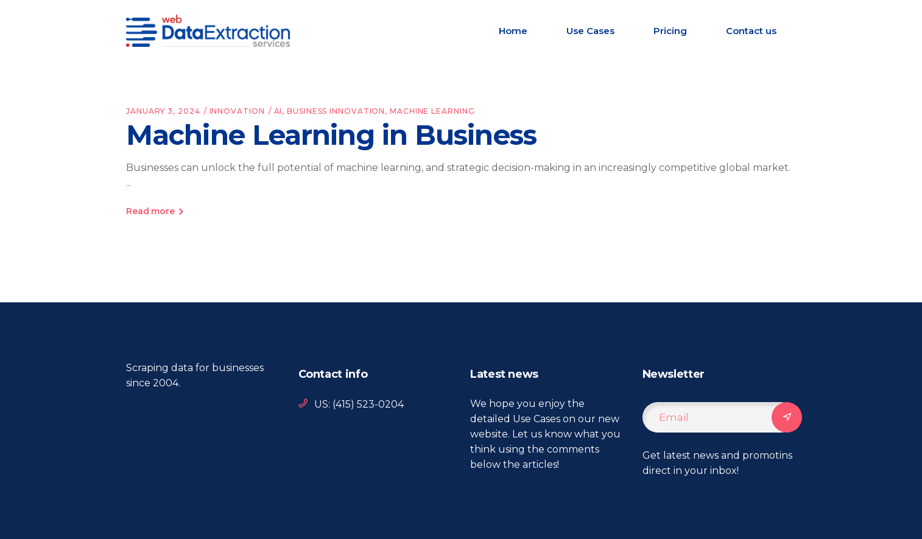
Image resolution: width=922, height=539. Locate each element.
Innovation (237, 111)
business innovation (336, 111)
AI (278, 111)
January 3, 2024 (163, 111)
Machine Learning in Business (331, 134)
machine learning (432, 111)
